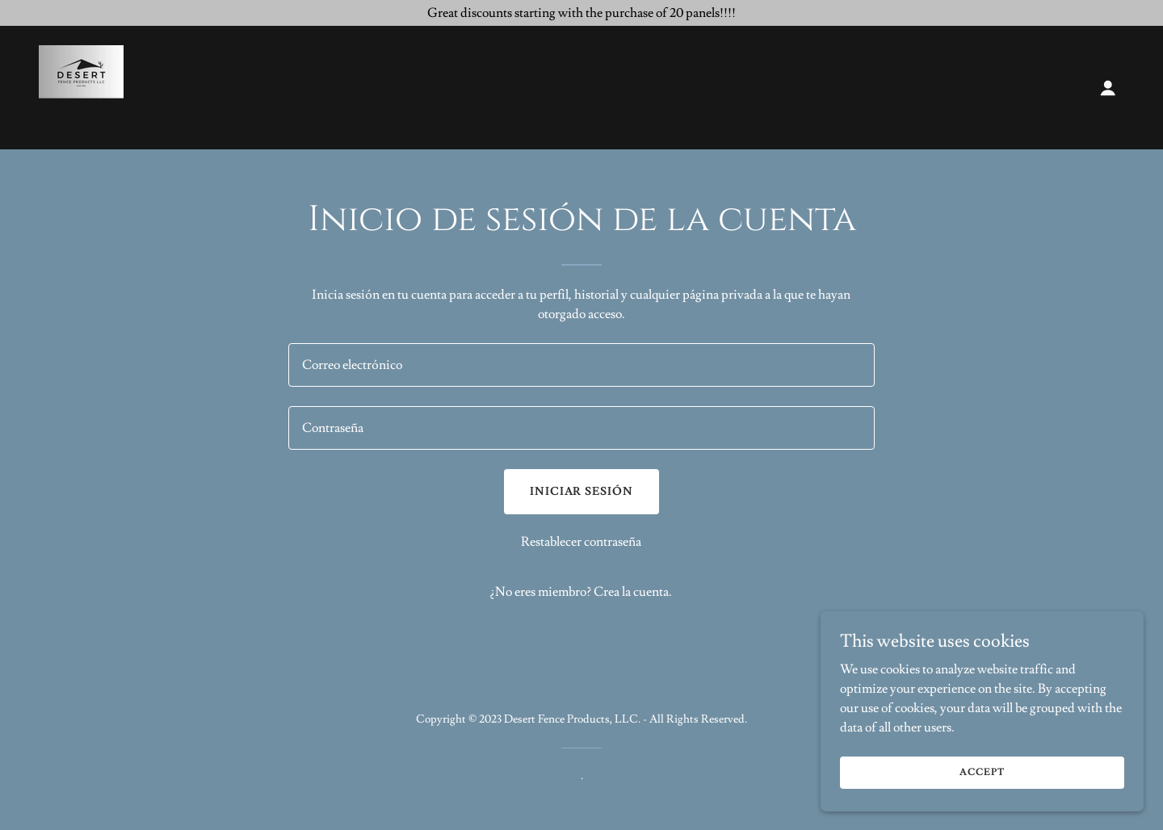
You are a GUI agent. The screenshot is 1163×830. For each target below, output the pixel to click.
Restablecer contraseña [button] (581, 542)
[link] (81, 85)
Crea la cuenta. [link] (633, 592)
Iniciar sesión (582, 491)
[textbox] (581, 365)
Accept (981, 772)
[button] (1108, 88)
